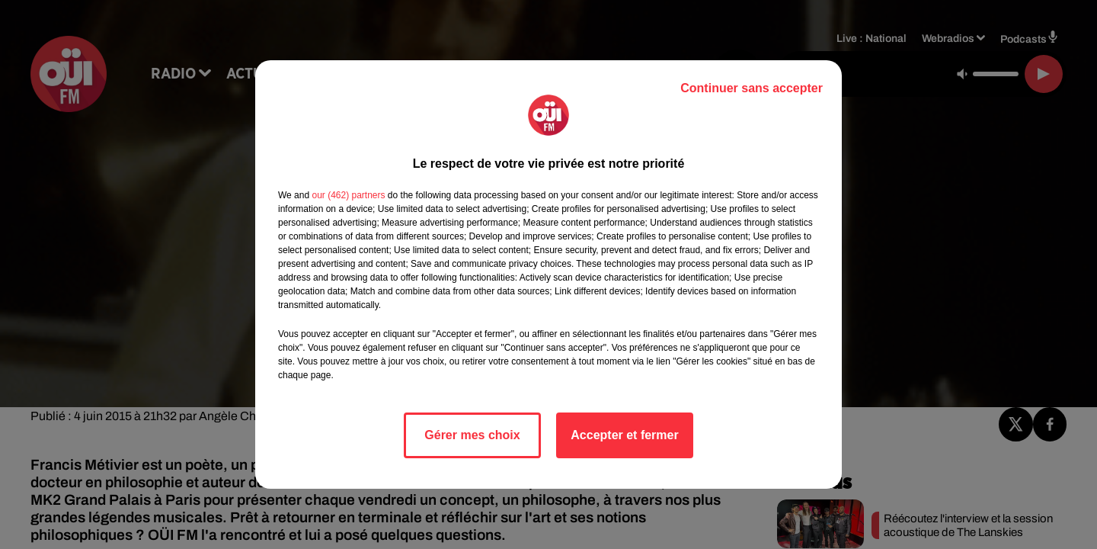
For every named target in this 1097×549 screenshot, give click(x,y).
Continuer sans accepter (751, 88)
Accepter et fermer (624, 435)
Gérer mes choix (472, 435)
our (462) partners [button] (348, 195)
